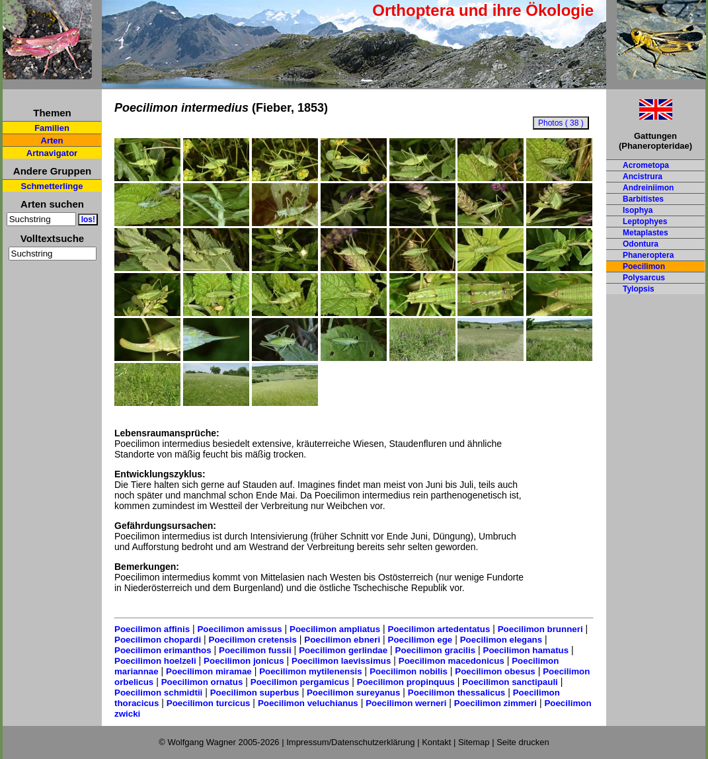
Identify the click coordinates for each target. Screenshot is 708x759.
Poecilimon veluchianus (308, 703)
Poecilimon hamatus (526, 650)
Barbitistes (643, 199)
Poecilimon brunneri (540, 629)
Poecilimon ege (420, 640)
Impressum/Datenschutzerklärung (350, 742)
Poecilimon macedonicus (451, 661)
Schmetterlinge (52, 186)
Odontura (640, 244)
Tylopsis (638, 289)
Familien (51, 128)
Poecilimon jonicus (244, 661)
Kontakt (436, 742)
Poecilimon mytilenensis (310, 671)
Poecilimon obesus (495, 671)
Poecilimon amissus (239, 629)
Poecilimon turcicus (209, 703)
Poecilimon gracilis (435, 650)
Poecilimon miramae (209, 671)
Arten (52, 140)
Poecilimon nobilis (409, 671)
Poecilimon (644, 266)
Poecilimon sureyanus (353, 693)
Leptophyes (645, 221)
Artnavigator (51, 153)
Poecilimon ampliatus (335, 629)
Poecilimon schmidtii (158, 693)
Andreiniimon (648, 187)
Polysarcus (644, 277)
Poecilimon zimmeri (495, 703)
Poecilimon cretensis (253, 640)
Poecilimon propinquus (406, 682)
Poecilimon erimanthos (163, 650)
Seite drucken (522, 742)
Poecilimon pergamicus (300, 682)
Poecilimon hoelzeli (155, 661)
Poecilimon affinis (152, 629)
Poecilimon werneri (406, 703)
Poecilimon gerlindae (343, 650)
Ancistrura (642, 176)
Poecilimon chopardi (157, 640)
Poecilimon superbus (254, 693)
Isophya (637, 210)
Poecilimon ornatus (202, 682)
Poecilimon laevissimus (341, 661)
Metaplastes (645, 232)
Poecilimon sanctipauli (509, 682)
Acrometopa (646, 165)
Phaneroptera (648, 255)
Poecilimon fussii (255, 650)
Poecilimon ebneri (342, 640)
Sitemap (474, 742)
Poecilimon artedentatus (439, 629)
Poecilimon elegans (501, 640)
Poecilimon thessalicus (456, 693)
